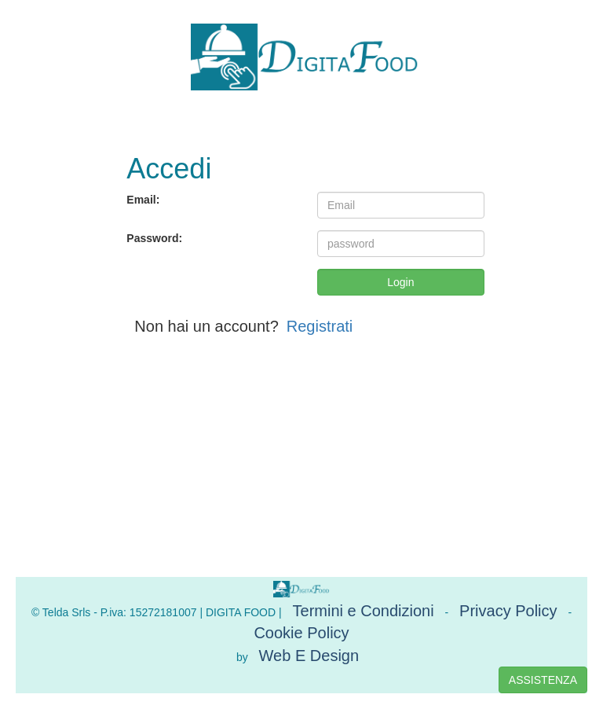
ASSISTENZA (543, 680)
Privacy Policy (508, 610)
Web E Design (309, 655)
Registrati (320, 326)
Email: (142, 199)
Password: (154, 238)
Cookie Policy (301, 632)
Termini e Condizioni (363, 610)
